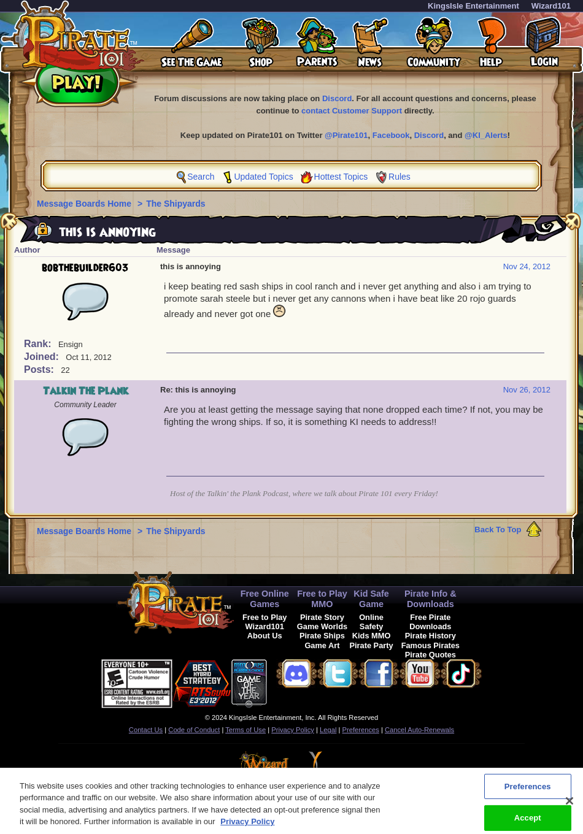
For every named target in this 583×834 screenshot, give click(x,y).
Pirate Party (371, 645)
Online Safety (371, 622)
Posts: (40, 369)
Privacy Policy (292, 729)
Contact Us (146, 729)
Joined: (42, 356)
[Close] (569, 808)
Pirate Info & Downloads (430, 599)
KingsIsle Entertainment (473, 5)
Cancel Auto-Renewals (419, 729)
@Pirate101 (346, 135)
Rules (399, 177)
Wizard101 (551, 5)
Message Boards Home (85, 203)
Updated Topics (263, 177)
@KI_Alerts (486, 135)
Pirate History (430, 635)
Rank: (39, 344)
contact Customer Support (351, 110)
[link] (297, 681)
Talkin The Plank (85, 391)
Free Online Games (265, 599)
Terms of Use (245, 729)
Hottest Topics (341, 177)
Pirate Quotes (430, 654)
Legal (328, 729)
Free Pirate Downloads (430, 622)
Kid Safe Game (371, 599)
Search (200, 177)
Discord (337, 98)
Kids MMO (371, 635)
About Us (264, 635)
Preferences (360, 729)
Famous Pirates (430, 645)
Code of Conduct (194, 729)
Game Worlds (322, 626)
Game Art (321, 645)
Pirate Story (322, 617)
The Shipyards (175, 203)
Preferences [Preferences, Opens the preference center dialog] (527, 794)
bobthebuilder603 (85, 268)
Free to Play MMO (322, 599)
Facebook (391, 135)
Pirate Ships (322, 635)
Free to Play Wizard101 (264, 622)
